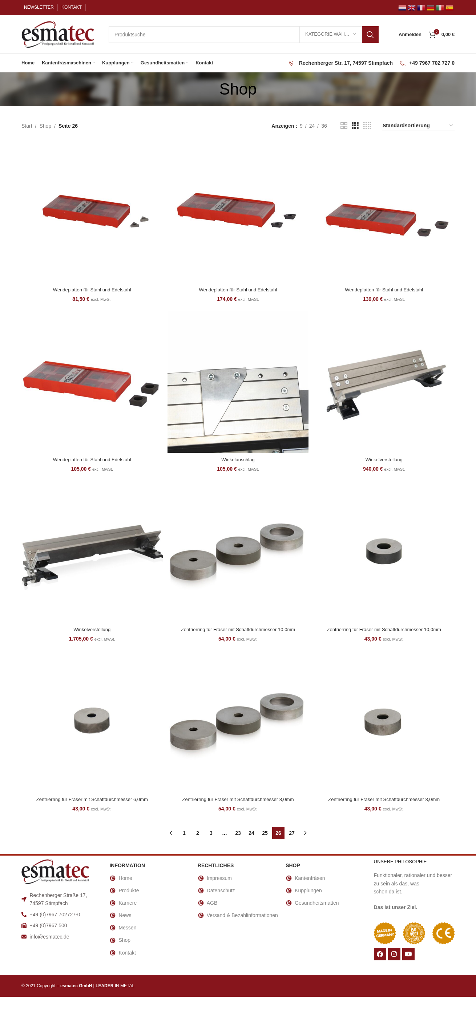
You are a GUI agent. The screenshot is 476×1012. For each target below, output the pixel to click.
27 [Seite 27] (292, 834)
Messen (122, 928)
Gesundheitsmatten (312, 903)
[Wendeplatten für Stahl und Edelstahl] (91, 212)
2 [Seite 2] (197, 834)
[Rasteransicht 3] (355, 125)
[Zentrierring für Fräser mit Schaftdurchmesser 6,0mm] (91, 723)
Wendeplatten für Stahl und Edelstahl (91, 288)
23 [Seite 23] (238, 834)
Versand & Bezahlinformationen (238, 916)
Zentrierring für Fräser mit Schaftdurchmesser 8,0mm (238, 800)
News (120, 916)
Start (26, 126)
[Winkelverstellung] (385, 382)
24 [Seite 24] (251, 834)
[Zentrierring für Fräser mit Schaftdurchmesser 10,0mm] (238, 553)
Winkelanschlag (238, 459)
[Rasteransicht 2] (343, 125)
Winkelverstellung (385, 459)
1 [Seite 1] (184, 834)
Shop (45, 126)
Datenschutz (216, 891)
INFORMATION (127, 866)
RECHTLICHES (216, 866)
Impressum (215, 879)
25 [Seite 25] (265, 834)
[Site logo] (57, 34)
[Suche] (244, 34)
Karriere (123, 903)
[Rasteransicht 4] (367, 125)
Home (120, 879)
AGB (208, 903)
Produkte (124, 891)
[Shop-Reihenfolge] (418, 126)
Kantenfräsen (305, 879)
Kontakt (122, 953)
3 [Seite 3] (211, 834)
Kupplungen (304, 891)
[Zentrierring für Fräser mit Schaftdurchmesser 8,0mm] (238, 723)
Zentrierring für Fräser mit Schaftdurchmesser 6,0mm (91, 800)
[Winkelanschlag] (238, 382)
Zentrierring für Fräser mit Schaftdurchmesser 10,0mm (238, 629)
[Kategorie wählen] (330, 35)
